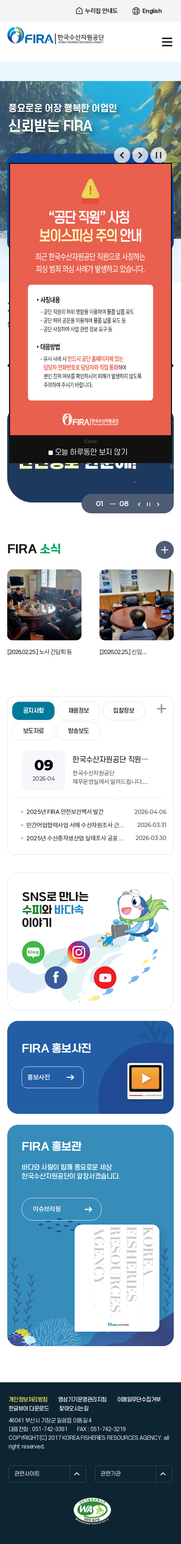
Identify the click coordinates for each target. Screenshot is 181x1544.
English (152, 10)
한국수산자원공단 (56, 35)
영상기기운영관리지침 (82, 1399)
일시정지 (158, 155)
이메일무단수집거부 (139, 1399)
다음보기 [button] (140, 155)
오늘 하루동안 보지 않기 (91, 452)
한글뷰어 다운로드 (29, 1408)
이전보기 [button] (122, 155)
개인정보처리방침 (28, 1399)
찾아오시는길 (73, 1408)
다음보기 (157, 503)
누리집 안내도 (101, 10)
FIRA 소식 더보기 (165, 550)
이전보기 (139, 503)
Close (90, 441)
